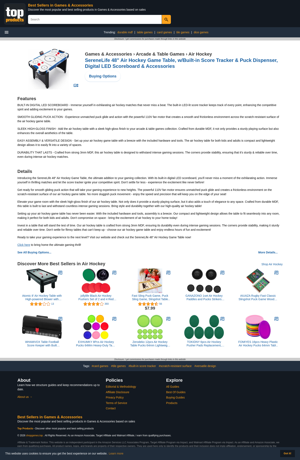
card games (164, 32)
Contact (111, 408)
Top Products (25, 428)
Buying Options (102, 76)
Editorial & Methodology (121, 386)
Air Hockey (200, 54)
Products (171, 403)
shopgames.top (34, 435)
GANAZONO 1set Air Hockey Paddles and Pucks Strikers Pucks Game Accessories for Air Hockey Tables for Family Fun (203, 297)
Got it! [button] (287, 453)
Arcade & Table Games (160, 54)
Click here (23, 244)
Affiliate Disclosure (117, 392)
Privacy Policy (115, 397)
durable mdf (125, 32)
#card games (100, 366)
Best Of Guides (176, 392)
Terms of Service (116, 403)
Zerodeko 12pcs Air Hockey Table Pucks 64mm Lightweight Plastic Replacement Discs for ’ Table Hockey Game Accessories (150, 343)
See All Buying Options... (34, 252)
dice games (201, 32)
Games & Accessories (108, 54)
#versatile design (205, 366)
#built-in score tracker (142, 366)
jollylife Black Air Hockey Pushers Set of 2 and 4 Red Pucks (96, 297)
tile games (182, 32)
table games (144, 32)
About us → (24, 396)
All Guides (172, 386)
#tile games (118, 366)
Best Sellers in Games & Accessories (60, 5)
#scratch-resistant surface (175, 366)
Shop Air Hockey (272, 264)
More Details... (268, 252)
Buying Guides (175, 397)
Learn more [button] (116, 453)
